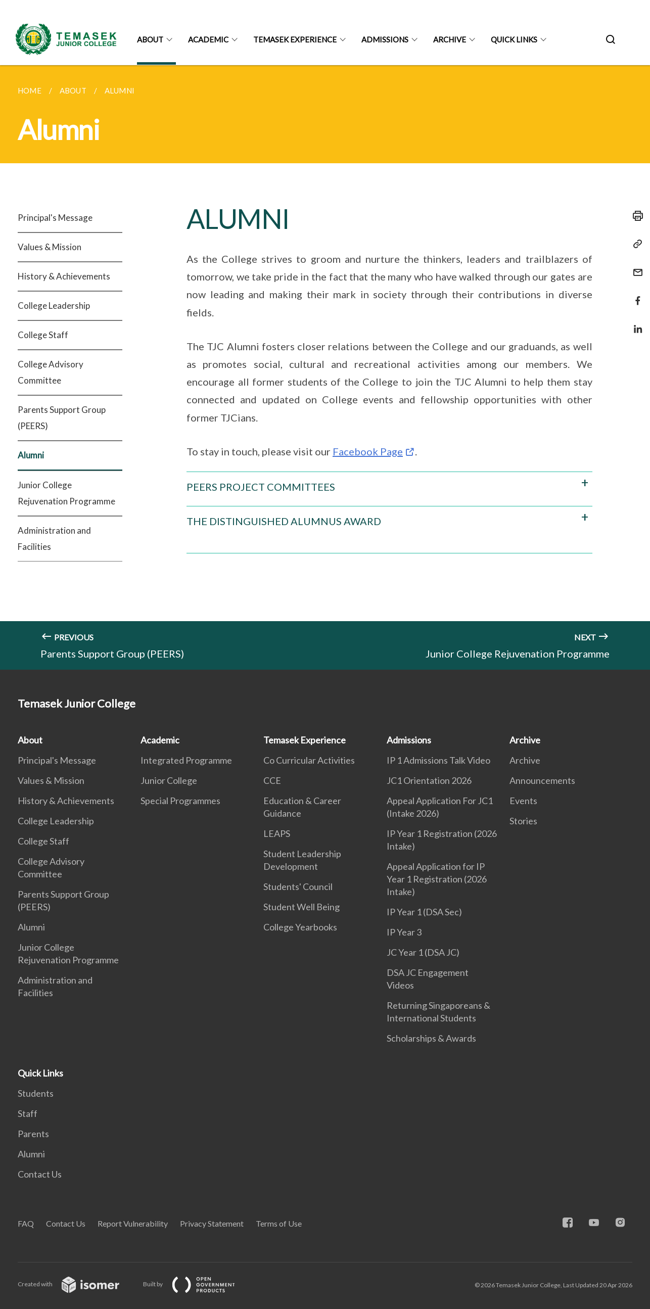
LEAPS (276, 833)
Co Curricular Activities (309, 760)
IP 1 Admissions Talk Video (438, 760)
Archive (449, 39)
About (150, 39)
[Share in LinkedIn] (634, 323)
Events (523, 800)
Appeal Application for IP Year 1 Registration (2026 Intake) (437, 879)
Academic (208, 39)
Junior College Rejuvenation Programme (66, 493)
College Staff (43, 335)
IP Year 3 (404, 932)
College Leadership (54, 305)
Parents (33, 1133)
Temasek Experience (295, 39)
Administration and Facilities (54, 538)
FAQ (26, 1223)
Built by (197, 1284)
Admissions (384, 39)
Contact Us (40, 1174)
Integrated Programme (186, 760)
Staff (27, 1113)
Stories (523, 820)
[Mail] (634, 266)
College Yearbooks (300, 926)
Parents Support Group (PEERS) (62, 417)
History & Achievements (64, 276)
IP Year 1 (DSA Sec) (424, 911)
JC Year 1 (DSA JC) (423, 952)
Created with (76, 1284)
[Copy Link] (634, 244)
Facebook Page (368, 451)
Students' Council (298, 886)
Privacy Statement (212, 1223)
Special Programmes (180, 800)
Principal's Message (55, 217)
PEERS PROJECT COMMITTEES (261, 487)
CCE (272, 780)
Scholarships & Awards (431, 1038)
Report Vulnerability (133, 1223)
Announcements (542, 780)
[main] (325, 367)
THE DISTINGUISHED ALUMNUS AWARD (284, 521)
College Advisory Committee (50, 372)
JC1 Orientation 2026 (429, 780)
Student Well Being (301, 906)
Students (36, 1093)
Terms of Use (279, 1223)
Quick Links (514, 39)
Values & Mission (49, 247)
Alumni (31, 455)
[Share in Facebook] (634, 294)
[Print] (634, 216)
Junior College (169, 780)
